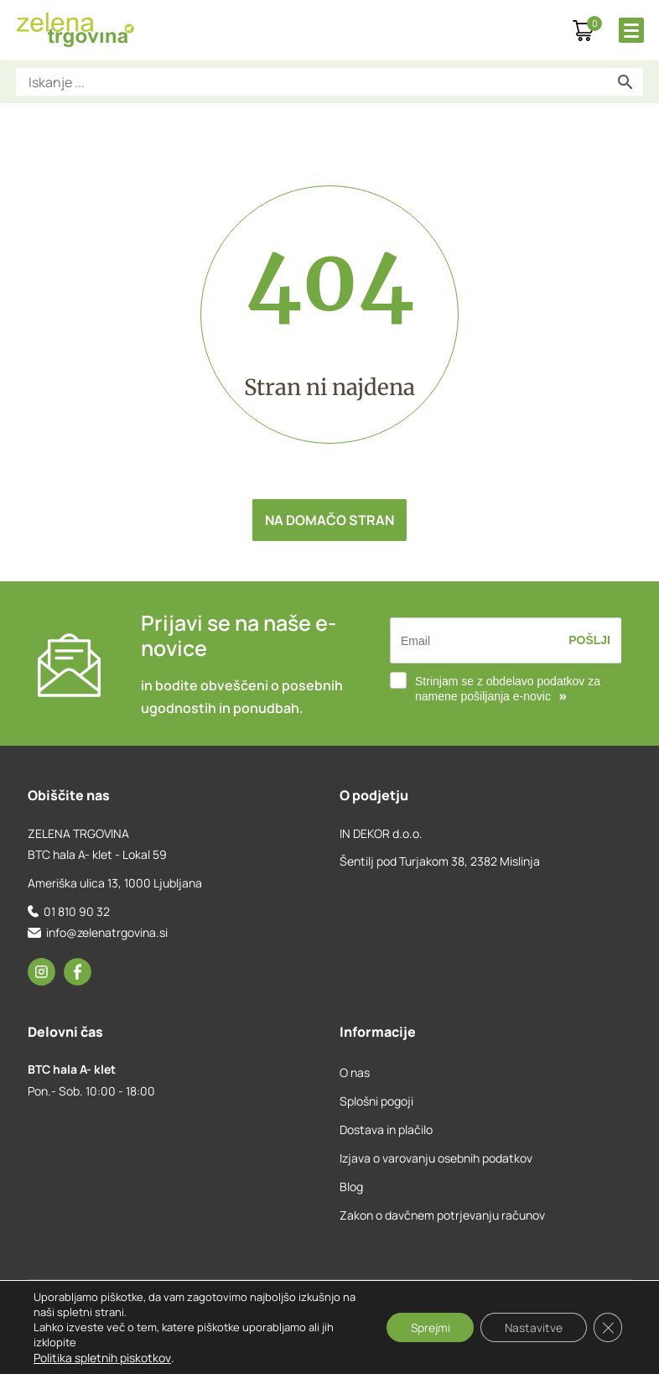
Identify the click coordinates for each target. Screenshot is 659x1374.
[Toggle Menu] (631, 30)
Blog (351, 1186)
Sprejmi (423, 1327)
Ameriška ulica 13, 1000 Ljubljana (115, 883)
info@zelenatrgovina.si (107, 932)
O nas (355, 1072)
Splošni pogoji (376, 1101)
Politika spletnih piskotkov (102, 1358)
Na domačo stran (329, 520)
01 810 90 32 (77, 911)
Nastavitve (530, 1327)
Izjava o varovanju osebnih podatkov (436, 1158)
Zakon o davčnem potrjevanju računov (442, 1215)
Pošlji (589, 640)
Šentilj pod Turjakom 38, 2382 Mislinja (440, 861)
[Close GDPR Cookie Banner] (607, 1328)
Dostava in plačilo (386, 1129)
